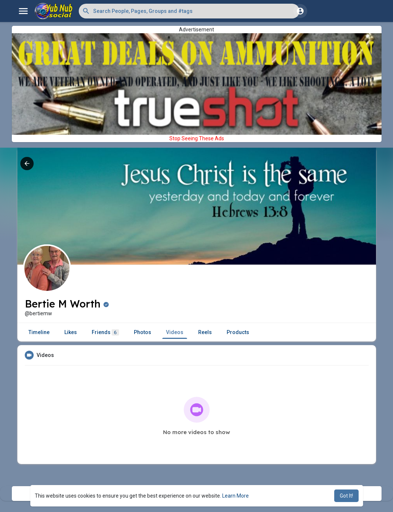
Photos (142, 332)
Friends (105, 332)
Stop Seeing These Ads (196, 138)
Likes (70, 332)
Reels (205, 332)
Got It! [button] (346, 496)
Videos (174, 332)
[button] (189, 11)
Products (238, 332)
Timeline (39, 332)
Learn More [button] (235, 496)
